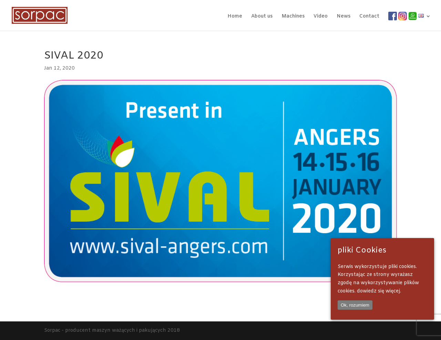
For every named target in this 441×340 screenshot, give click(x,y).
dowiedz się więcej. (379, 291)
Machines (293, 17)
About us (262, 17)
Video (321, 17)
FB (391, 16)
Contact (369, 17)
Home (234, 17)
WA (412, 16)
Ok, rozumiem (355, 305)
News (343, 17)
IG (400, 16)
